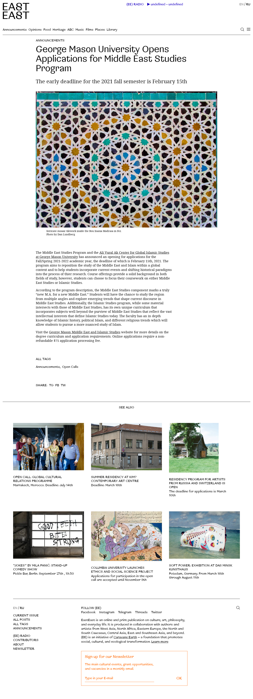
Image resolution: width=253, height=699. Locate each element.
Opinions (35, 30)
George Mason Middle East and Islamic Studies (84, 332)
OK (179, 678)
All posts (21, 620)
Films (89, 30)
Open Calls (70, 367)
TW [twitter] (63, 385)
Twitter (156, 612)
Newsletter (23, 649)
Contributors (25, 640)
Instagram (106, 612)
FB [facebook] (57, 385)
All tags (20, 624)
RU (248, 4)
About (18, 644)
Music (79, 30)
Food (47, 30)
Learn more (159, 642)
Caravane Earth (125, 637)
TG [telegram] (51, 385)
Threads (141, 612)
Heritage (59, 30)
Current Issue (26, 615)
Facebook (88, 612)
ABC (70, 30)
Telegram (124, 612)
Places (100, 30)
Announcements (15, 30)
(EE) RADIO (135, 4)
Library (112, 30)
